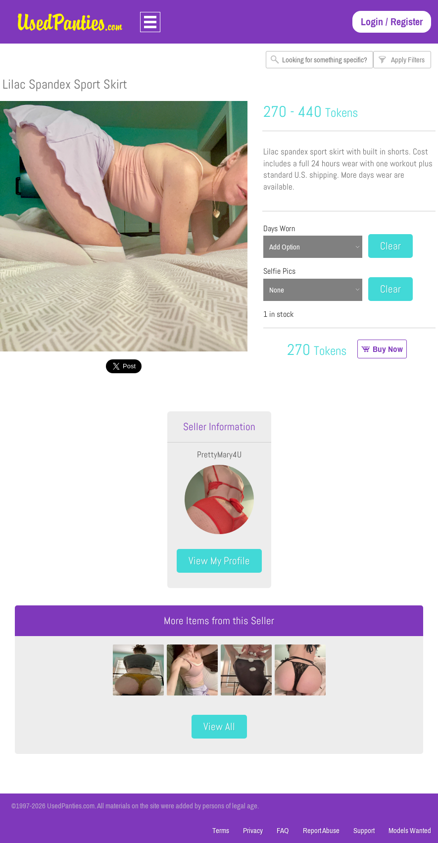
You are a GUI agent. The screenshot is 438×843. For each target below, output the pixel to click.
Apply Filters (408, 59)
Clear (390, 245)
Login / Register (392, 21)
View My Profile (219, 560)
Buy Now (388, 349)
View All (219, 726)
